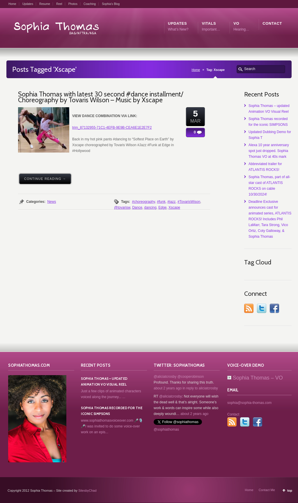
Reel (59, 4)
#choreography (143, 202)
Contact (233, 414)
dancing (150, 207)
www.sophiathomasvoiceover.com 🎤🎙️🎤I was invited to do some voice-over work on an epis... (112, 426)
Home (12, 4)
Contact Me (267, 490)
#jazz (171, 202)
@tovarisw (122, 207)
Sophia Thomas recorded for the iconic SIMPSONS (111, 411)
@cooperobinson (191, 377)
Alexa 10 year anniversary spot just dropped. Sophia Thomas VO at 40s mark (269, 151)
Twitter (261, 308)
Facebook (274, 308)
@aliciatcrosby (165, 377)
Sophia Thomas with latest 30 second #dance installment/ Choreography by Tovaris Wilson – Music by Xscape (100, 97)
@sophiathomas (166, 429)
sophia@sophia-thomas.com (249, 403)
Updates (27, 4)
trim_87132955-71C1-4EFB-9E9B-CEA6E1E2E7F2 (112, 128)
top (289, 490)
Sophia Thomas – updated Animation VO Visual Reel (104, 381)
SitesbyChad (87, 490)
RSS (248, 308)
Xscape (174, 207)
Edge (162, 207)
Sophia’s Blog (111, 4)
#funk (161, 202)
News (51, 202)
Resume (44, 4)
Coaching (90, 4)
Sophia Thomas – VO (255, 378)
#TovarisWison (189, 202)
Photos (72, 4)
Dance (137, 207)
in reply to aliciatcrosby (200, 388)
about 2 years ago (168, 388)
